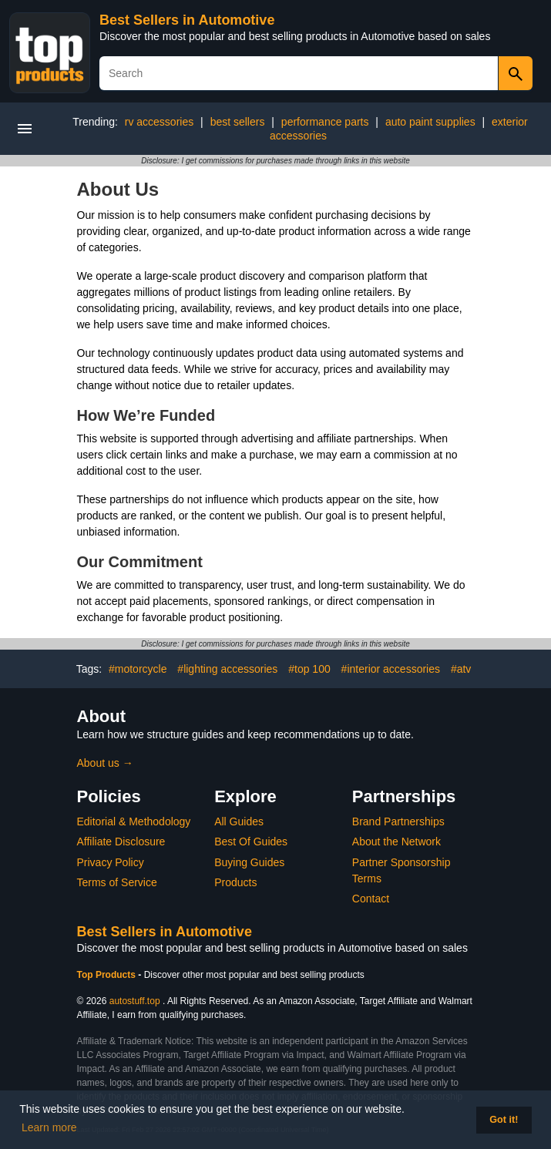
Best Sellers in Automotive (186, 20)
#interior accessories (390, 669)
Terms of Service (117, 882)
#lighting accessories (227, 669)
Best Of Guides (250, 841)
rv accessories (159, 122)
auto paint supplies (430, 122)
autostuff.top (134, 1001)
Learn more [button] (49, 1127)
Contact (370, 898)
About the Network (396, 841)
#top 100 (309, 669)
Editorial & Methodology (134, 821)
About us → (105, 763)
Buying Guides (249, 862)
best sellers (237, 122)
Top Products (108, 974)
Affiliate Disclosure (121, 841)
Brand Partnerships (398, 821)
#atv (461, 669)
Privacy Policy (110, 862)
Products (235, 882)
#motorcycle (137, 669)
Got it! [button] (503, 1119)
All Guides (239, 821)
